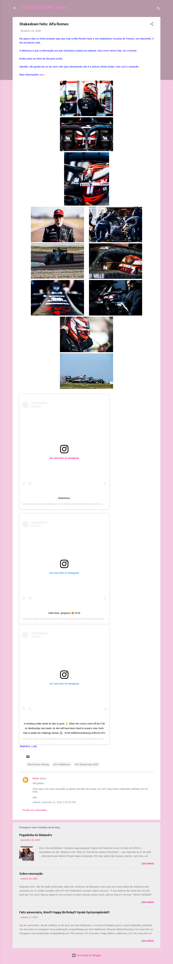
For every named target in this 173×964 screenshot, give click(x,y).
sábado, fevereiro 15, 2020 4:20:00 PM (54, 802)
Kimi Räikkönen (67, 504)
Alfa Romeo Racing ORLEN (73, 619)
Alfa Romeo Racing (38, 764)
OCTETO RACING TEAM (44, 8)
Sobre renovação (31, 873)
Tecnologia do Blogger (86, 955)
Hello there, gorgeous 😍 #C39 (64, 613)
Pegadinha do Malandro (35, 835)
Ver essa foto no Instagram (64, 458)
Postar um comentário (35, 810)
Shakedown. (64, 498)
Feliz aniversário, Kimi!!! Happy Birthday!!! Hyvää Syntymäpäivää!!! (64, 912)
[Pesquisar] (158, 9)
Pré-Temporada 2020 (86, 764)
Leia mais (147, 863)
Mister (36, 778)
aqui (42, 74)
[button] (152, 24)
